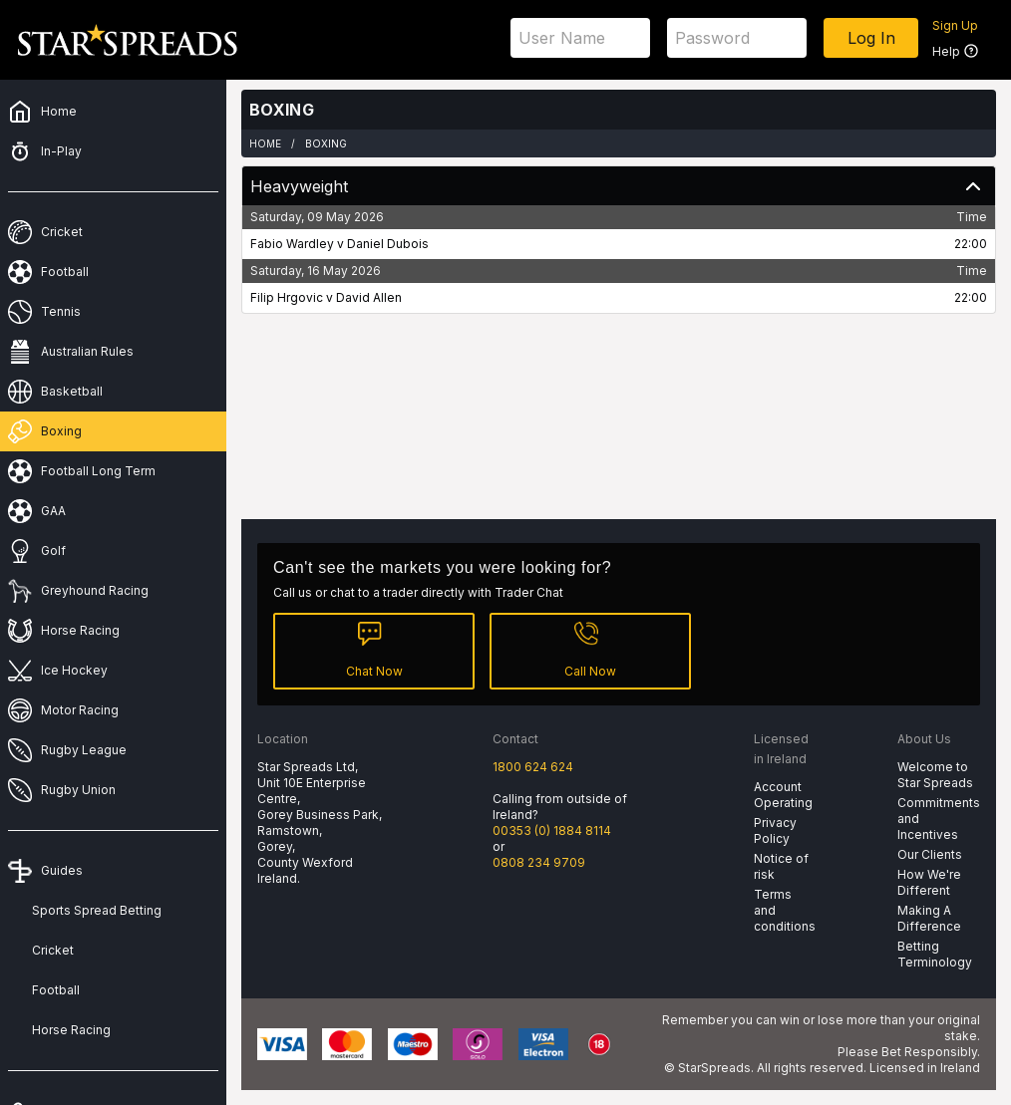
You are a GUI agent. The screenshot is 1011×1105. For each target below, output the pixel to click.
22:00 (970, 243)
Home (265, 143)
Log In (871, 38)
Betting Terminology (934, 954)
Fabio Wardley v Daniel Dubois (339, 243)
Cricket (53, 950)
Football (56, 989)
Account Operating (783, 794)
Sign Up (955, 25)
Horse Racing (71, 1029)
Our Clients (929, 854)
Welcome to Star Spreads (935, 774)
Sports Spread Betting (97, 910)
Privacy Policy (775, 830)
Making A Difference (929, 918)
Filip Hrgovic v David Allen (326, 297)
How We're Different (929, 882)
